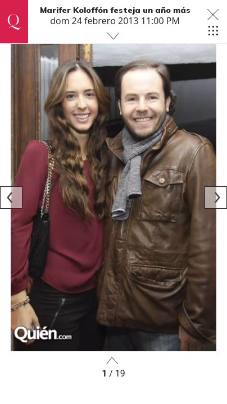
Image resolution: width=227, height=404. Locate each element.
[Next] (216, 197)
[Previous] (11, 197)
